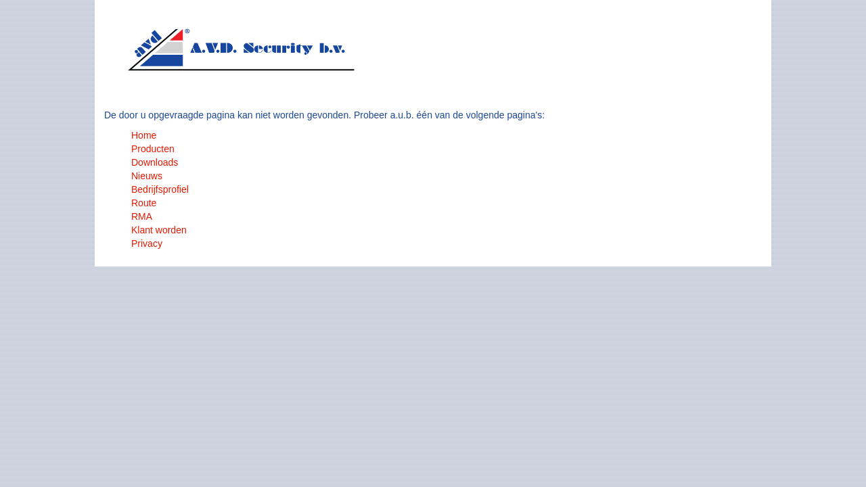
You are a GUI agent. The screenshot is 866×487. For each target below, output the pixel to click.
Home (143, 135)
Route (143, 203)
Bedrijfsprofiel (160, 189)
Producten (153, 148)
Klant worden (159, 230)
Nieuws (146, 175)
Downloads (154, 162)
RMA (141, 216)
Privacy (146, 243)
